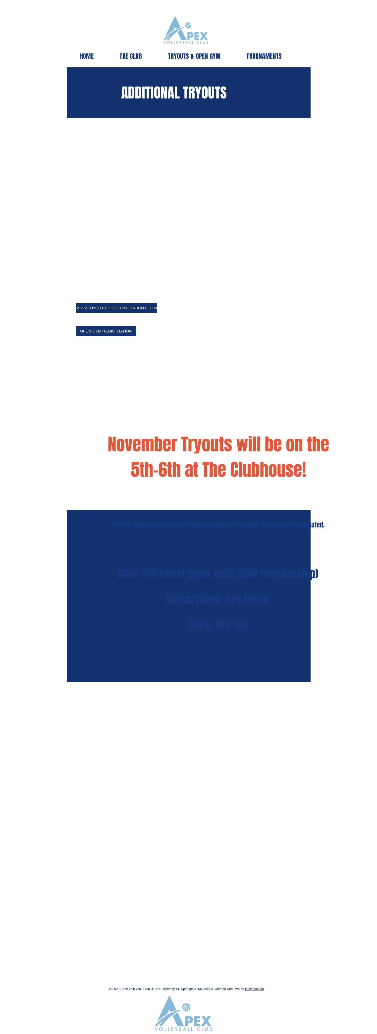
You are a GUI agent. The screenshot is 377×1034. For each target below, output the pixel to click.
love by (239, 989)
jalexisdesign (254, 989)
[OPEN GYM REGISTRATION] (106, 331)
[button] (131, 56)
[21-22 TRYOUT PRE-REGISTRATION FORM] (116, 308)
